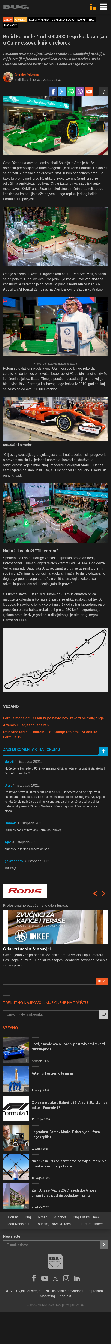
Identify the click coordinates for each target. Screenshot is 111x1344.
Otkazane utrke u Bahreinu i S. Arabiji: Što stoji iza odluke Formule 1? (69, 1105)
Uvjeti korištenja (28, 1291)
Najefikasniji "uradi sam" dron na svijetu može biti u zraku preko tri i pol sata (69, 1163)
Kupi (101, 981)
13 (25, 1206)
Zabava (8, 19)
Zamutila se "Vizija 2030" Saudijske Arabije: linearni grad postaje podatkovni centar (64, 1192)
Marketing (47, 1296)
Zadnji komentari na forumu (31, 749)
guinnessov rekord (63, 19)
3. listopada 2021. (30, 823)
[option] (56, 943)
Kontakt (65, 1296)
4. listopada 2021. (28, 761)
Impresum (95, 1291)
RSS (8, 1291)
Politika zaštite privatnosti (64, 1291)
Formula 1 (20, 19)
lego (91, 19)
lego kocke (10, 25)
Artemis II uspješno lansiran (26, 725)
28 (26, 1089)
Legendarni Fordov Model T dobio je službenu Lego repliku (67, 1134)
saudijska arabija (39, 19)
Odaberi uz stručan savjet (27, 948)
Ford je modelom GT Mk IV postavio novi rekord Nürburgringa (53, 718)
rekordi (81, 19)
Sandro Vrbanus (27, 74)
